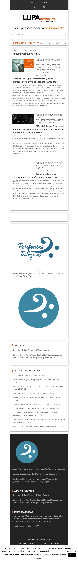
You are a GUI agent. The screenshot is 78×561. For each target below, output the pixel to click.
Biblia (41, 68)
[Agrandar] (39, 271)
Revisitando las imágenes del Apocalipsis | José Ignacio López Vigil (35, 380)
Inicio (33, 2)
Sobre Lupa (42, 2)
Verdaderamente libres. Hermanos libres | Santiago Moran (32, 393)
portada (51, 73)
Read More (42, 106)
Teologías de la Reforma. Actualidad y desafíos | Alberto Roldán (34, 426)
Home (14, 50)
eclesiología (53, 68)
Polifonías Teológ (21, 274)
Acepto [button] (72, 555)
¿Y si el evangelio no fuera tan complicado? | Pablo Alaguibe (33, 408)
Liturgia (40, 70)
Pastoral (41, 73)
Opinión (50, 123)
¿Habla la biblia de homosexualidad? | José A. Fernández (32, 404)
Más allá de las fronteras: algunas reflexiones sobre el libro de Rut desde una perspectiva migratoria (38, 129)
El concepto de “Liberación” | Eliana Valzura (57, 43)
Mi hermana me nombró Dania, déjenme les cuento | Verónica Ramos (36, 397)
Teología (41, 75)
